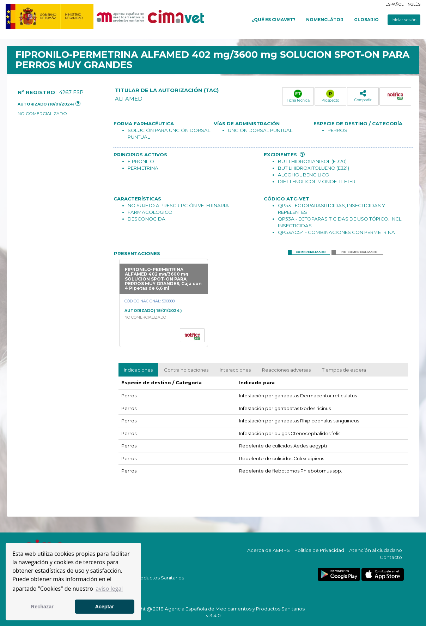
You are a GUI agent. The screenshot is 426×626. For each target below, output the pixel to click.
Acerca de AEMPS (268, 550)
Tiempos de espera (344, 370)
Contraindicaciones (186, 370)
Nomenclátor (324, 19)
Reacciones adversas (286, 370)
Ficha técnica (298, 96)
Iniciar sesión (403, 19)
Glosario (366, 19)
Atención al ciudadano (375, 550)
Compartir (362, 96)
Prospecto (330, 96)
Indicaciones (138, 370)
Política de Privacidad (319, 550)
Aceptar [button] (104, 606)
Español (394, 4)
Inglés (413, 4)
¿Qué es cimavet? (274, 19)
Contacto (391, 557)
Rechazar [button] (42, 606)
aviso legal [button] (109, 588)
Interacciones (235, 370)
